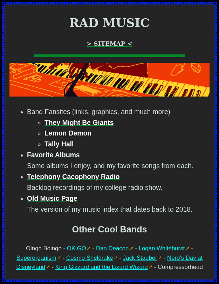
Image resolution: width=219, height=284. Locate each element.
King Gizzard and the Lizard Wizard (101, 267)
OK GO (76, 248)
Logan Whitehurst (162, 248)
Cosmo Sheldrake (89, 258)
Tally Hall (59, 144)
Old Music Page (52, 198)
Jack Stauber (140, 258)
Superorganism (36, 258)
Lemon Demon (68, 133)
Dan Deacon (112, 248)
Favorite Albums (53, 155)
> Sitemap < (109, 43)
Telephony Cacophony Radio (73, 176)
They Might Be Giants (79, 122)
